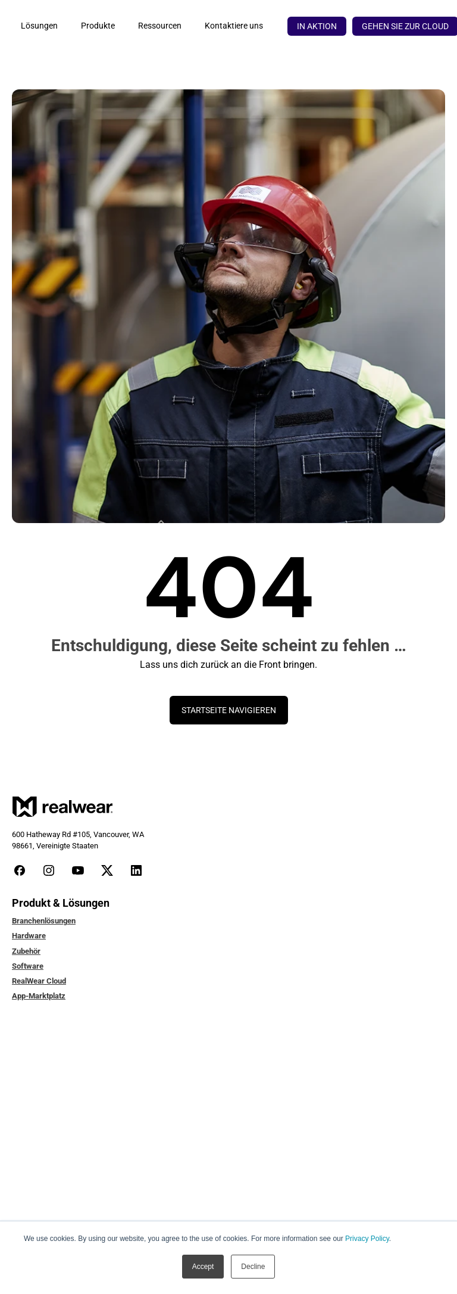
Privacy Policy (367, 1238)
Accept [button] (203, 1266)
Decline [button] (253, 1266)
